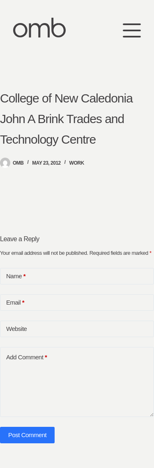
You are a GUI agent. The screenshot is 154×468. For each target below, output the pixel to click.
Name (15, 276)
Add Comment (26, 357)
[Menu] (132, 28)
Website (16, 328)
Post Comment (27, 434)
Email (15, 302)
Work (76, 163)
